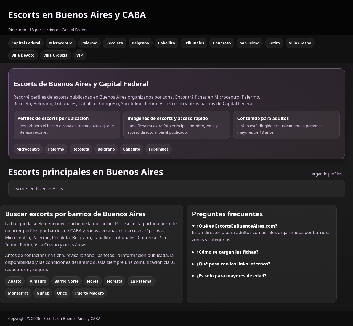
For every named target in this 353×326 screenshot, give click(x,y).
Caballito (166, 43)
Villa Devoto (23, 55)
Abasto (15, 281)
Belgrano (140, 43)
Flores (93, 281)
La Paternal (141, 281)
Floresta (114, 281)
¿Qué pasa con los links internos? (233, 264)
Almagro (38, 281)
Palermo (89, 43)
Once (62, 293)
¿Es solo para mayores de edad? (231, 276)
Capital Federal (26, 43)
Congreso (222, 43)
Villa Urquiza (55, 55)
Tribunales (194, 43)
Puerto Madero (89, 293)
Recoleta (114, 43)
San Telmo (249, 43)
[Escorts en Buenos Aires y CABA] (77, 17)
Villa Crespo (300, 43)
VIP (79, 55)
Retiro (274, 43)
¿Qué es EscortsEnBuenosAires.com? (237, 226)
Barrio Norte (66, 281)
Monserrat (18, 293)
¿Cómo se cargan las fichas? (227, 252)
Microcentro (61, 43)
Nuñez (42, 293)
